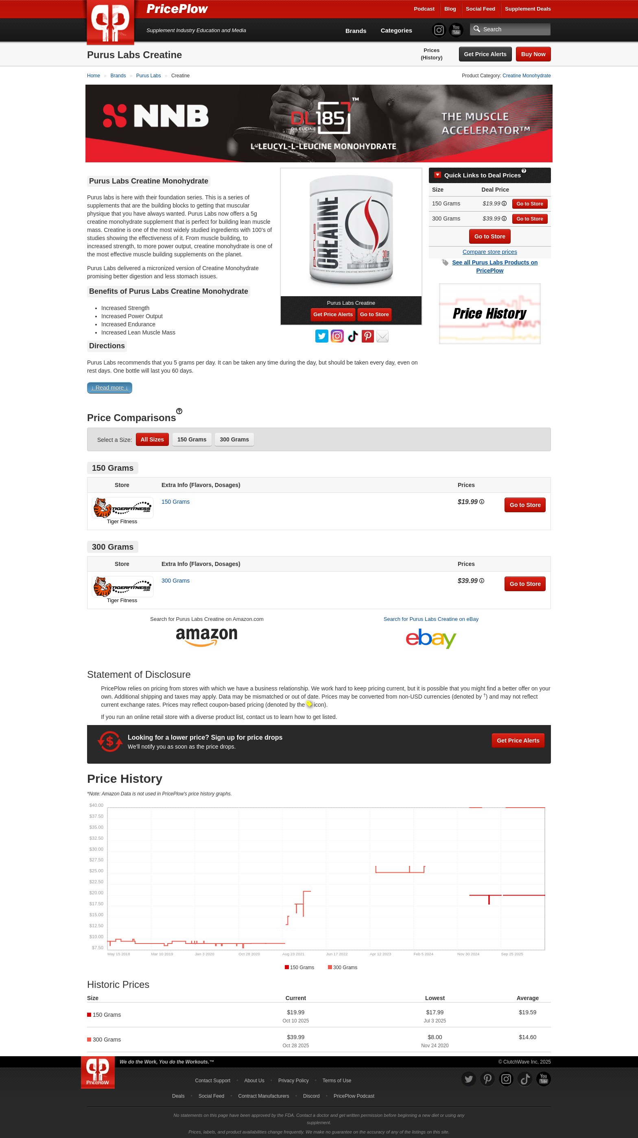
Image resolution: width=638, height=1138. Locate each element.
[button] (319, 388)
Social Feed (480, 9)
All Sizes (152, 438)
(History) (431, 58)
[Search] (510, 29)
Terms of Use (337, 1079)
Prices (431, 50)
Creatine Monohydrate (527, 76)
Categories (397, 30)
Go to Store (530, 202)
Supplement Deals (528, 9)
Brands (356, 30)
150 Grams (192, 438)
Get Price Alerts (485, 54)
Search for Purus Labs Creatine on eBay (431, 617)
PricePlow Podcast (354, 1094)
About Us (254, 1079)
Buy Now (533, 54)
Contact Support (212, 1079)
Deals (178, 1094)
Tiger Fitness (122, 520)
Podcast (424, 9)
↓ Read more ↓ (109, 386)
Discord (311, 1094)
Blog (450, 9)
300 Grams (234, 438)
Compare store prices (490, 250)
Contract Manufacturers (263, 1094)
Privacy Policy (293, 1079)
